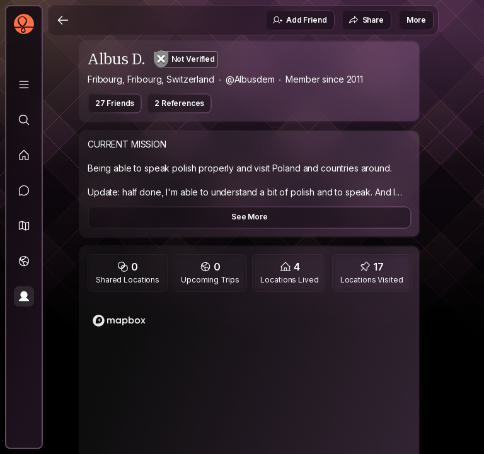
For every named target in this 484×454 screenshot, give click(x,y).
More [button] (416, 20)
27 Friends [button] (114, 103)
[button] (24, 226)
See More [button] (249, 216)
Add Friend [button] (299, 20)
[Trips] (24, 261)
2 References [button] (179, 103)
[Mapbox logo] (119, 320)
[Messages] (24, 190)
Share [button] (366, 20)
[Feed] (24, 155)
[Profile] (24, 296)
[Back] (63, 20)
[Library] (24, 84)
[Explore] (24, 120)
